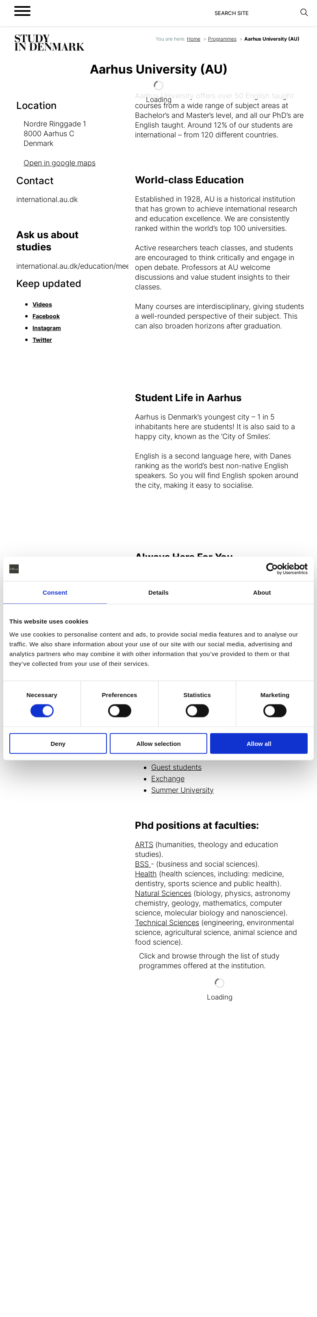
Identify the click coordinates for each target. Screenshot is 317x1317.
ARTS (144, 844)
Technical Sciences (167, 922)
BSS (143, 864)
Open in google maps (60, 163)
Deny (57, 743)
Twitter (42, 339)
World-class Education (189, 180)
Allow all (259, 743)
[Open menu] (22, 11)
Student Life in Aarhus (188, 398)
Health (146, 873)
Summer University (182, 790)
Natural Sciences (163, 893)
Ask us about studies (47, 241)
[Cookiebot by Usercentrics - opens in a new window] (272, 569)
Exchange (168, 778)
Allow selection (158, 743)
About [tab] (262, 592)
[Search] (255, 13)
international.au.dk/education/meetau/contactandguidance (114, 266)
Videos (42, 304)
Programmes (222, 39)
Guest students (176, 767)
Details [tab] (158, 592)
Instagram (47, 327)
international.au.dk (48, 199)
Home (193, 39)
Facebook (46, 316)
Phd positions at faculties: (197, 825)
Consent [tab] (55, 592)
